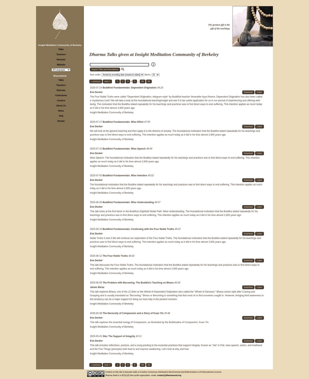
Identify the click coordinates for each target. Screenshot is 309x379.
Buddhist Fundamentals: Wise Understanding (128, 202)
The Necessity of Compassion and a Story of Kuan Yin (133, 313)
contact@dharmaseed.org (169, 375)
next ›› (107, 81)
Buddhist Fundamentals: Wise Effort (123, 122)
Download (248, 92)
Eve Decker (96, 92)
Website (61, 64)
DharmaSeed (60, 76)
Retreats (61, 59)
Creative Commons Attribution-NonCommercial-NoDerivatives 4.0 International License (180, 372)
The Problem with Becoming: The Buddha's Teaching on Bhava (138, 282)
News (61, 111)
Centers (61, 100)
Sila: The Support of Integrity (119, 336)
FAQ (61, 116)
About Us (61, 105)
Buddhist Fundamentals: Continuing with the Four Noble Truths (139, 229)
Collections (61, 95)
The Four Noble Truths (115, 256)
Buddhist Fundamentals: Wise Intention (125, 175)
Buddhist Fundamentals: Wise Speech (124, 148)
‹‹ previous (95, 81)
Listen (259, 92)
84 (142, 81)
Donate (61, 121)
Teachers (61, 54)
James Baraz (97, 287)
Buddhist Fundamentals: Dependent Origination (130, 87)
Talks (61, 49)
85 (149, 81)
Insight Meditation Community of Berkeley (60, 45)
